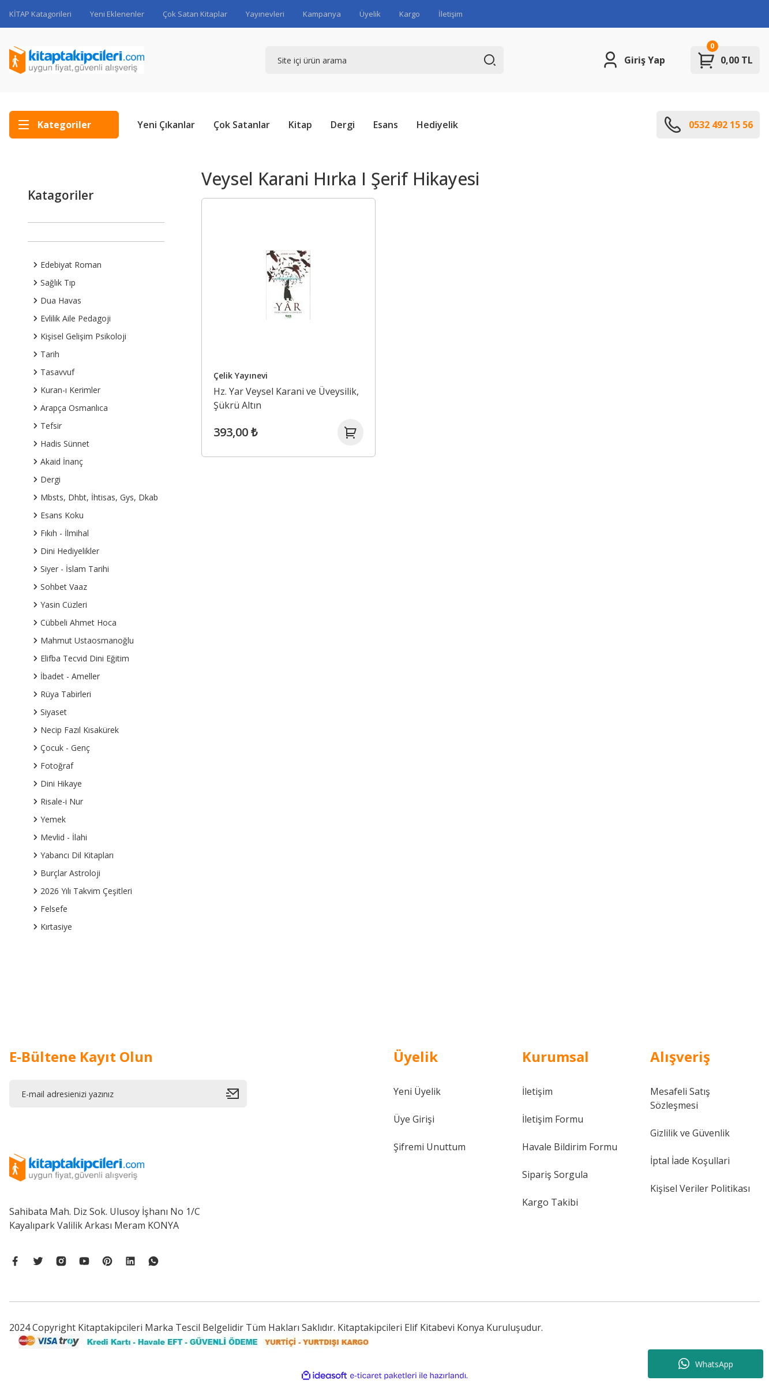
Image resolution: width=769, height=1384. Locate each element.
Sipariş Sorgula (555, 1174)
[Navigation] (64, 125)
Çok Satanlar (241, 124)
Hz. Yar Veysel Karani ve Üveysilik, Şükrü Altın (288, 396)
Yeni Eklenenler (117, 14)
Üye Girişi (413, 1119)
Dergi (343, 124)
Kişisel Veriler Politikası (700, 1188)
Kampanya (322, 14)
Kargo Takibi (550, 1202)
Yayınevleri (265, 14)
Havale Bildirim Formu (569, 1146)
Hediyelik (437, 124)
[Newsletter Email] (128, 1094)
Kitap (300, 124)
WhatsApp (705, 1363)
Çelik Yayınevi (242, 373)
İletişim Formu (552, 1119)
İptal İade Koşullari (690, 1160)
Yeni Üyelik (417, 1091)
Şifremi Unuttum (429, 1146)
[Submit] (236, 1094)
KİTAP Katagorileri (40, 14)
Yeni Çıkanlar (166, 124)
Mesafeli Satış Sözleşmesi (680, 1098)
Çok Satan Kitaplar (195, 14)
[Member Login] (633, 60)
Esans (385, 124)
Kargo (409, 14)
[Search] (384, 60)
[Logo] (76, 60)
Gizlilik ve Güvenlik (690, 1133)
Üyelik (370, 14)
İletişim (450, 14)
